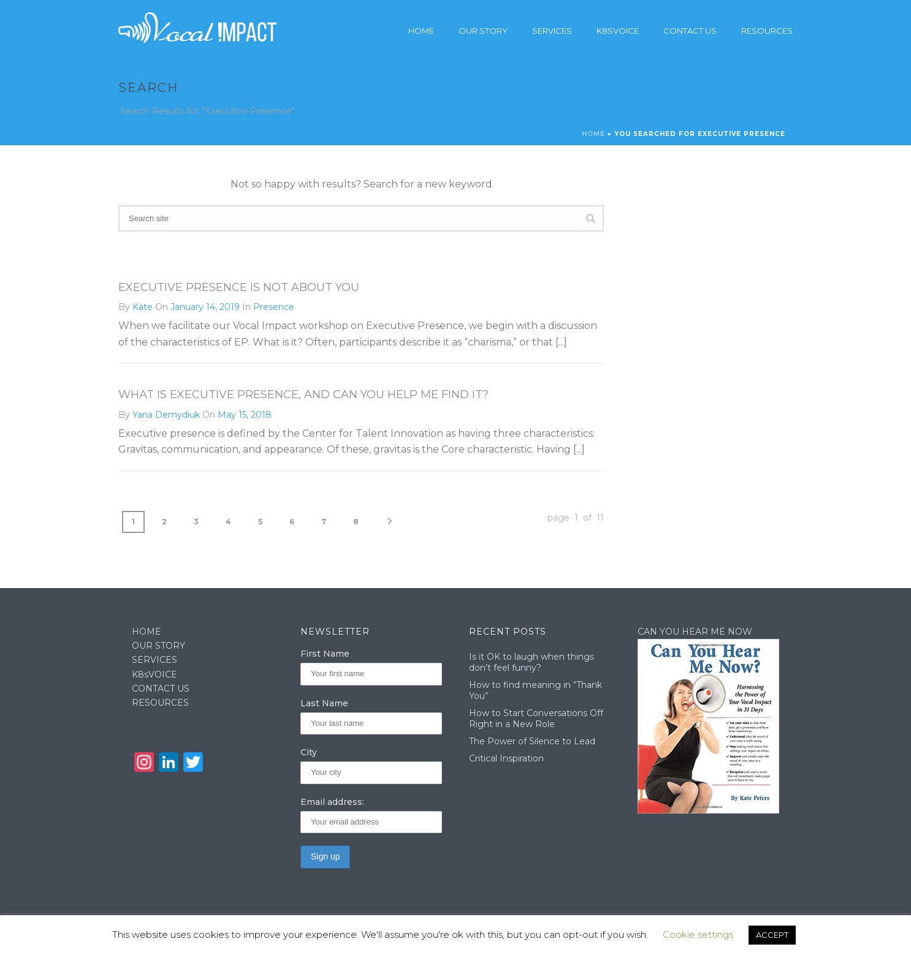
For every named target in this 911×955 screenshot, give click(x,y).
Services (552, 31)
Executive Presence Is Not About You (238, 287)
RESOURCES (160, 702)
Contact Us (690, 31)
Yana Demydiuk (166, 414)
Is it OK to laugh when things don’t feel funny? (531, 662)
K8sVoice (618, 31)
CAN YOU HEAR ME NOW (695, 631)
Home (421, 31)
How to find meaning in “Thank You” (535, 690)
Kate (142, 306)
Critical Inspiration (506, 758)
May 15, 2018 (245, 414)
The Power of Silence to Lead (532, 741)
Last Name (324, 703)
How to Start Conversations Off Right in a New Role (536, 719)
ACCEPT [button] (772, 935)
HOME (146, 631)
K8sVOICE (154, 674)
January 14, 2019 (205, 306)
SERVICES (154, 659)
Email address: (332, 801)
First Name (324, 653)
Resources (767, 31)
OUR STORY (158, 645)
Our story (483, 31)
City (308, 752)
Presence (273, 306)
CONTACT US (160, 688)
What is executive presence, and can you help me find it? (303, 394)
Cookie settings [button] (698, 934)
